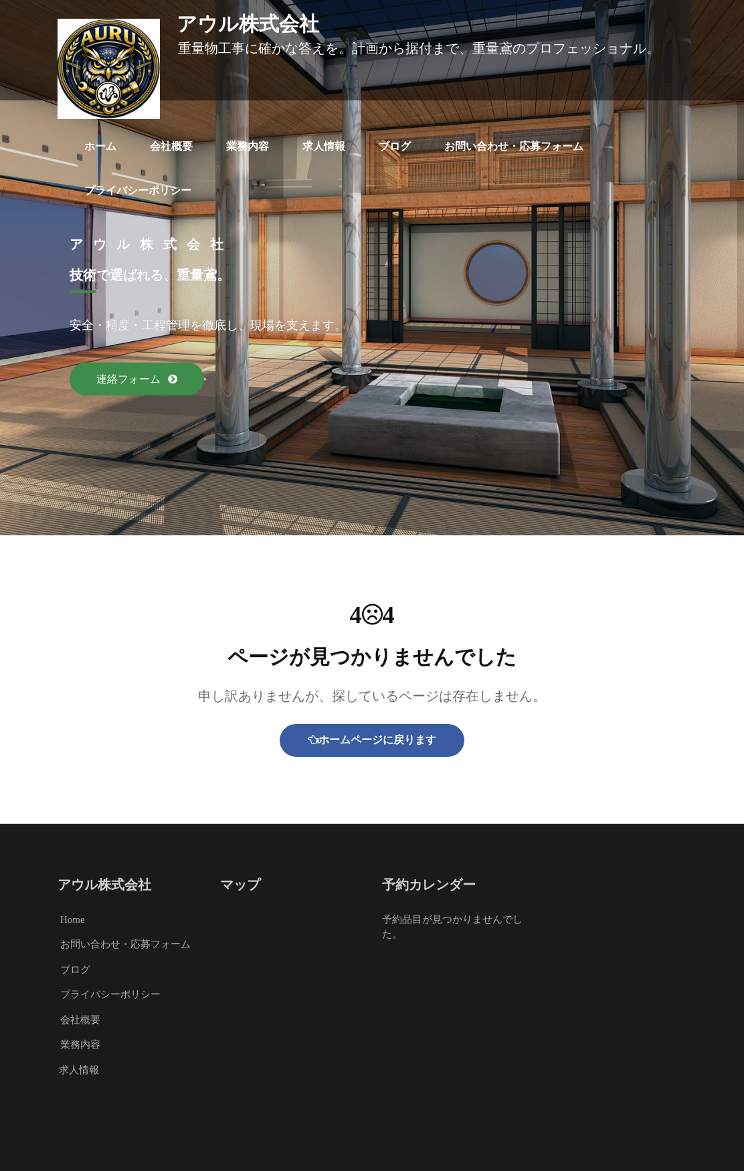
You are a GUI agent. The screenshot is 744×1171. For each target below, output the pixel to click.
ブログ (395, 146)
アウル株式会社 (248, 24)
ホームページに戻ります (372, 739)
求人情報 (323, 146)
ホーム (100, 146)
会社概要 (171, 146)
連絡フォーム (129, 379)
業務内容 (247, 146)
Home (72, 919)
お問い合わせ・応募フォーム (513, 146)
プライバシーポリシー (137, 190)
